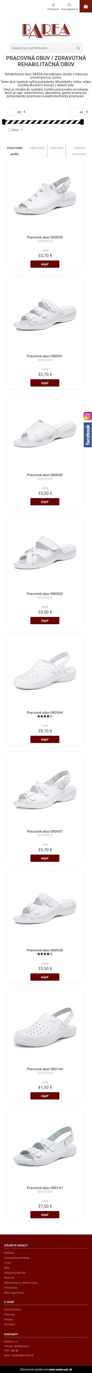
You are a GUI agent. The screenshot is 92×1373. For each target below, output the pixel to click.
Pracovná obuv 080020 (45, 237)
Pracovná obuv (13, 1309)
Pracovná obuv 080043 (45, 594)
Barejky (8, 1319)
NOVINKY (9, 1324)
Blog (6, 1267)
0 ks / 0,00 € (86, 6)
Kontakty (9, 1252)
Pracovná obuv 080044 (45, 712)
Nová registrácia (69, 9)
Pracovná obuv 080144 (45, 1069)
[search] (78, 48)
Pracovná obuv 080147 (45, 1188)
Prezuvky (9, 1314)
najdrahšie (56, 148)
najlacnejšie (37, 148)
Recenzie (9, 1277)
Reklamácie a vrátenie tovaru (21, 1282)
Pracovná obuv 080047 (45, 831)
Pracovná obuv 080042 (45, 475)
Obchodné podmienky (16, 1257)
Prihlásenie (53, 9)
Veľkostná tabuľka (15, 1272)
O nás (7, 1262)
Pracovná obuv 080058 (45, 950)
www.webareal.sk (60, 1369)
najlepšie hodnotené (79, 151)
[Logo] (46, 25)
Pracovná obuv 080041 (45, 356)
